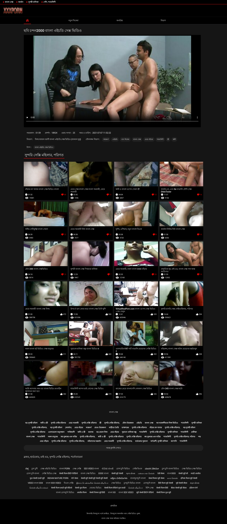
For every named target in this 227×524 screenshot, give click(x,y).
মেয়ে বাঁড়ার (149, 139)
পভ (199, 437)
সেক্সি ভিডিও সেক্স (49, 473)
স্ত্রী (168, 139)
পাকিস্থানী (71, 432)
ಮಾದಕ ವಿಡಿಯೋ (152, 468)
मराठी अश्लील (195, 473)
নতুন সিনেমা (73, 20)
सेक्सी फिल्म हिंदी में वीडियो (68, 473)
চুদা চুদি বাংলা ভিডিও (170, 468)
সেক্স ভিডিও (116, 483)
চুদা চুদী (34, 468)
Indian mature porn (57, 478)
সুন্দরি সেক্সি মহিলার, (112, 423)
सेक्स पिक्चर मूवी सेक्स (156, 478)
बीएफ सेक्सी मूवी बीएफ (178, 488)
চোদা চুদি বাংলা (32, 473)
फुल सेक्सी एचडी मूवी (37, 478)
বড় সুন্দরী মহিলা (31, 423)
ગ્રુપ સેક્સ (130, 473)
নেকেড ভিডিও (95, 488)
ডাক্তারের (125, 427)
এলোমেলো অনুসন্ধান (56, 432)
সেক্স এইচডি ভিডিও (48, 468)
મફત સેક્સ (194, 483)
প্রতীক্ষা (194, 432)
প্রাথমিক (113, 506)
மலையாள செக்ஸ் (146, 473)
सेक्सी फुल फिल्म (81, 488)
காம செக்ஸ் (172, 478)
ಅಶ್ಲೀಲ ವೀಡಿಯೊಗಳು (118, 478)
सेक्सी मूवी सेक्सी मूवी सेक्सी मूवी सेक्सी (94, 478)
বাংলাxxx (171, 473)
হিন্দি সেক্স (149, 488)
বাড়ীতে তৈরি (114, 427)
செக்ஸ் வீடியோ (135, 488)
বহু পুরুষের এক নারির (69, 437)
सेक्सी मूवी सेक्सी (117, 473)
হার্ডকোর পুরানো (141, 441)
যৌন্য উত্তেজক (127, 423)
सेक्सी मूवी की (183, 473)
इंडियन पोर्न (194, 488)
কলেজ (90, 432)
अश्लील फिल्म (82, 492)
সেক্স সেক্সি (77, 468)
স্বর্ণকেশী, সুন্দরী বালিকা (159, 441)
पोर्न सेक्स (74, 478)
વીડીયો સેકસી (107, 468)
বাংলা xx (112, 492)
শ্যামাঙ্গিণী (160, 139)
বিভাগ (163, 20)
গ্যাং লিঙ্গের (125, 139)
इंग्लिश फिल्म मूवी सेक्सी (189, 478)
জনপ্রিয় (120, 20)
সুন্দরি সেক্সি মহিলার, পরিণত (184, 437)
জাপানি (174, 441)
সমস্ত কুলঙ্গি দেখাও (113, 448)
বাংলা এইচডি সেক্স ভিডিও (44, 147)
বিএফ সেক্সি (68, 483)
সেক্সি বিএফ (137, 468)
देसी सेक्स (161, 473)
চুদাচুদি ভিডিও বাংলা (132, 483)
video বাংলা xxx (35, 483)
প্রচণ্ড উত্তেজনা (100, 427)
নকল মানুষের (53, 437)
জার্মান (20, 2)
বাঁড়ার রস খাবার (156, 427)
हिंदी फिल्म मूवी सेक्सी (165, 483)
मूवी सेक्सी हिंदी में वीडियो (145, 492)
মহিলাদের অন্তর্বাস (94, 441)
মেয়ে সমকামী (74, 423)
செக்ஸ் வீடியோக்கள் (38, 488)
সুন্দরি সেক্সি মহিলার (58, 423)
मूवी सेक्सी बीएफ (181, 483)
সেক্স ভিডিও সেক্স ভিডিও (192, 468)
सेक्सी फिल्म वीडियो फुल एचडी (115, 488)
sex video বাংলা (91, 468)
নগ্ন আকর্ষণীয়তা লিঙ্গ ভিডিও (167, 423)
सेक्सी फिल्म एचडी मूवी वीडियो (61, 488)
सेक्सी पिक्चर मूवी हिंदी (97, 492)
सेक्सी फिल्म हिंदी (162, 488)
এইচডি (114, 139)
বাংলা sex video (126, 492)
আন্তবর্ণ (106, 139)
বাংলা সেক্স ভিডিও (88, 473)
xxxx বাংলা (103, 473)
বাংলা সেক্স (9, 2)
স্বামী (174, 139)
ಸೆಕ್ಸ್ (27, 468)
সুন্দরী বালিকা (33, 2)
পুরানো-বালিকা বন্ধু (129, 432)
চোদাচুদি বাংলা (149, 483)
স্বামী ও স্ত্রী (44, 423)
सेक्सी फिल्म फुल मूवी (163, 492)
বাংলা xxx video (53, 483)
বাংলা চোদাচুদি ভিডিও (65, 492)
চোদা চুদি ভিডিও (123, 468)
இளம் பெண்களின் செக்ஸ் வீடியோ (92, 483)
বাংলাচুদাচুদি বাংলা (137, 478)
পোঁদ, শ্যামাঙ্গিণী (49, 2)
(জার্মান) (68, 427)
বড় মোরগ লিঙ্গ (101, 432)
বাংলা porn (64, 468)
